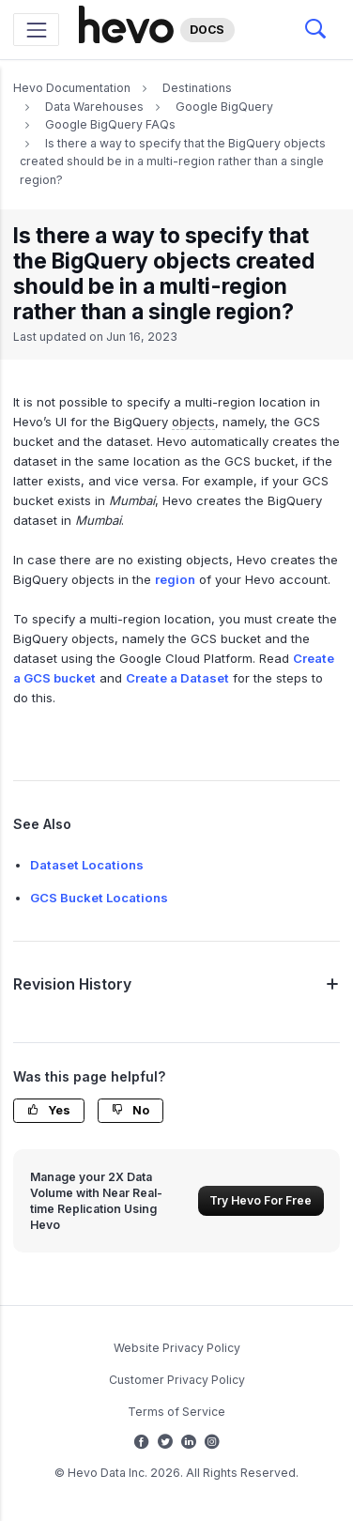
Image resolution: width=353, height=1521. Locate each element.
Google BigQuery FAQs (110, 124)
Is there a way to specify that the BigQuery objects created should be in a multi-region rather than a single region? (173, 161)
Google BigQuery (224, 107)
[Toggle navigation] (36, 29)
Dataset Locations (87, 864)
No (130, 1110)
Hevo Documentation (71, 88)
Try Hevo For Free (260, 1200)
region (175, 579)
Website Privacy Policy (177, 1348)
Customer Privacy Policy (177, 1380)
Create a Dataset (177, 677)
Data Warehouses (94, 107)
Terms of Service (176, 1412)
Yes (48, 1110)
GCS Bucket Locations (99, 897)
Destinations (197, 88)
